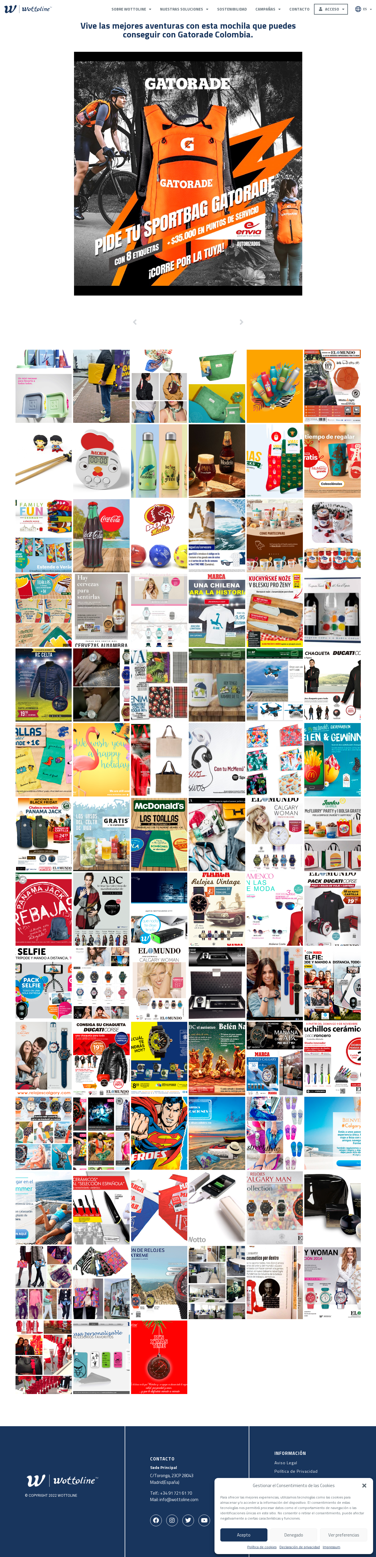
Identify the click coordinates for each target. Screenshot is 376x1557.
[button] (364, 1486)
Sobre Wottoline (131, 9)
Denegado (293, 1535)
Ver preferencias (343, 1535)
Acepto (243, 1535)
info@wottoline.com (178, 1499)
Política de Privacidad (296, 1471)
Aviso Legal (285, 1463)
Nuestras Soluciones (184, 9)
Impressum (331, 1547)
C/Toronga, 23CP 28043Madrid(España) (171, 1479)
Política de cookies (262, 1547)
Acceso (333, 9)
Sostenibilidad (232, 9)
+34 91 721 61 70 (176, 1493)
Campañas (268, 9)
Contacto (299, 9)
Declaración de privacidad (299, 1547)
